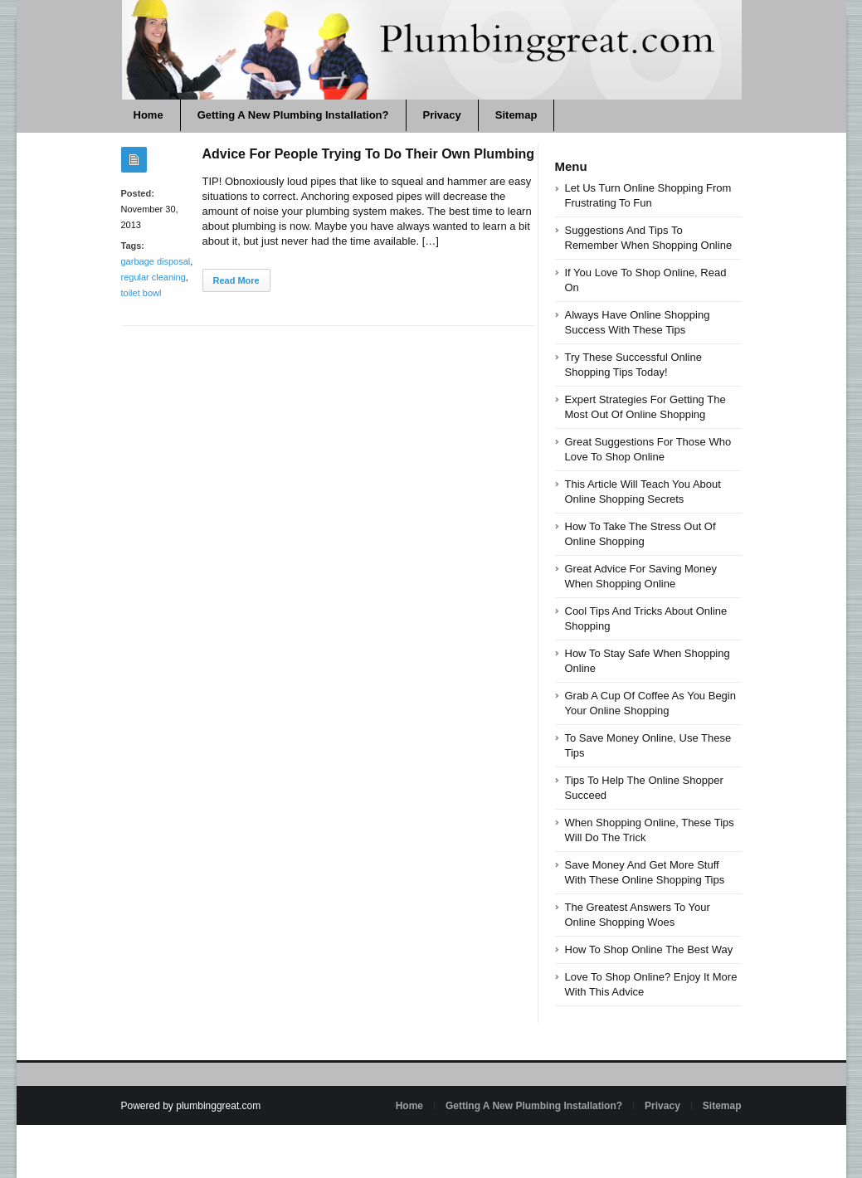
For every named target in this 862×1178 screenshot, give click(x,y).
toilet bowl (141, 293)
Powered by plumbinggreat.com (191, 1106)
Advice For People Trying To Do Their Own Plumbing (368, 154)
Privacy (442, 115)
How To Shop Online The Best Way (649, 949)
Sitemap (516, 115)
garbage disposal (156, 261)
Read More (236, 280)
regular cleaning (153, 277)
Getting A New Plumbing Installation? (293, 115)
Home (148, 115)
